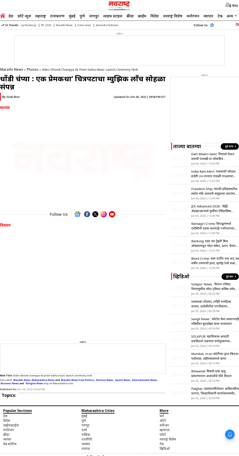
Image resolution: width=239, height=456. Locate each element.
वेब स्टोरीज (10, 444)
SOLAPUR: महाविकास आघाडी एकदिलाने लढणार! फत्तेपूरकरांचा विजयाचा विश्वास (210, 338)
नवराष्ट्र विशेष (172, 15)
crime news (84, 25)
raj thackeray (28, 25)
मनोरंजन (193, 15)
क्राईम (142, 15)
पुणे (82, 15)
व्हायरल (164, 430)
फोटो (163, 434)
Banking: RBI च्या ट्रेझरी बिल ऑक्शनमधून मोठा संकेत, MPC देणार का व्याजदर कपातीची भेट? (213, 243)
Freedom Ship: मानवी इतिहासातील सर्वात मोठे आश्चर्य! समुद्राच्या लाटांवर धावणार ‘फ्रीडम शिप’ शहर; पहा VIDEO (214, 191)
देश (10, 15)
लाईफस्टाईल (11, 425)
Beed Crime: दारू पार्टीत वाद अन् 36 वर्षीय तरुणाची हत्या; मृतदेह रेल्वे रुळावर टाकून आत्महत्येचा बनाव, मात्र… (215, 260)
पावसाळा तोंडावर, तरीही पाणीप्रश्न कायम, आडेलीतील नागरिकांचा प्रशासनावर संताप (211, 303)
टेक (220, 15)
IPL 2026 (46, 25)
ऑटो (163, 420)
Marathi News (64, 25)
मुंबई (72, 15)
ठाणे (84, 430)
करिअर (164, 425)
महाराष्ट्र (40, 15)
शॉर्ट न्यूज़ (24, 15)
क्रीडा (130, 15)
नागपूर (94, 15)
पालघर (86, 444)
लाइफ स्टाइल (112, 15)
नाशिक (86, 434)
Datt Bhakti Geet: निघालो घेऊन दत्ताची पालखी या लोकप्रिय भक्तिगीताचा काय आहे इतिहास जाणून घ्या (214, 156)
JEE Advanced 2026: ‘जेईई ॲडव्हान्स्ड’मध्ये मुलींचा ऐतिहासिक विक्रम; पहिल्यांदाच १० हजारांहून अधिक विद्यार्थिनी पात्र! (214, 208)
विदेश (154, 15)
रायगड (86, 448)
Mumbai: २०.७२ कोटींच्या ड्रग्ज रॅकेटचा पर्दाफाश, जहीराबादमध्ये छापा (214, 356)
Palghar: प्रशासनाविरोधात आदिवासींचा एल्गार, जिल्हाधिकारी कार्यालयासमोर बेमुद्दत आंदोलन (215, 390)
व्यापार (208, 15)
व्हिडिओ (165, 448)
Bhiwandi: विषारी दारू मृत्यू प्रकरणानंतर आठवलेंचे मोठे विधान (211, 373)
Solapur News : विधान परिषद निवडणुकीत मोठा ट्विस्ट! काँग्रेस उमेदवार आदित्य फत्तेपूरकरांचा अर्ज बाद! (215, 286)
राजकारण (57, 15)
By (11, 97)
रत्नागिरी (87, 439)
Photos (32, 69)
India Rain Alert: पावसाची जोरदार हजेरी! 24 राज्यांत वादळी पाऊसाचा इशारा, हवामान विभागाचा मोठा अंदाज (213, 173)
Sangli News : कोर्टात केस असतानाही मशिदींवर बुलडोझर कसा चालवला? (215, 321)
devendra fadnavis (107, 25)
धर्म (162, 416)
